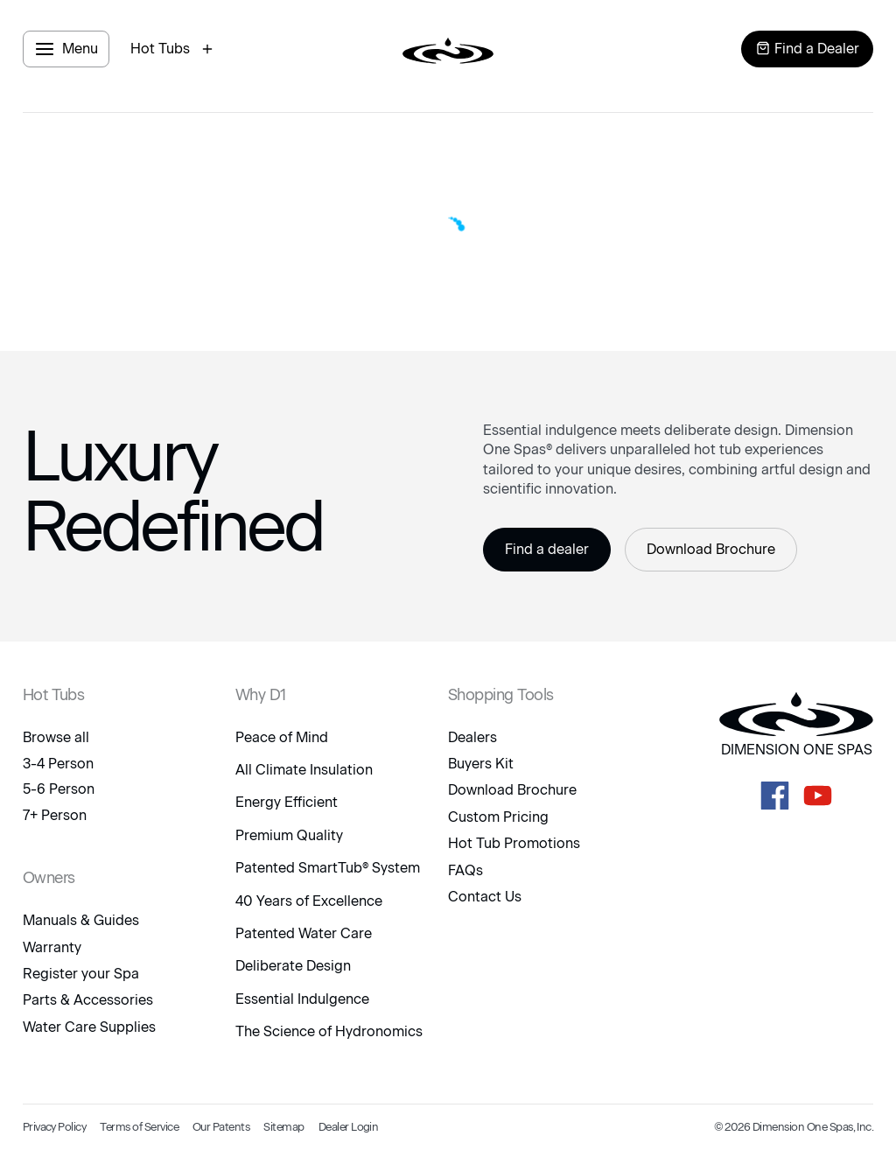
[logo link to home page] (448, 49)
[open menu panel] (66, 49)
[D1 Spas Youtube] (817, 796)
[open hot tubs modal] (174, 49)
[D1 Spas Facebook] (774, 796)
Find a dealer (547, 549)
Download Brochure (711, 549)
